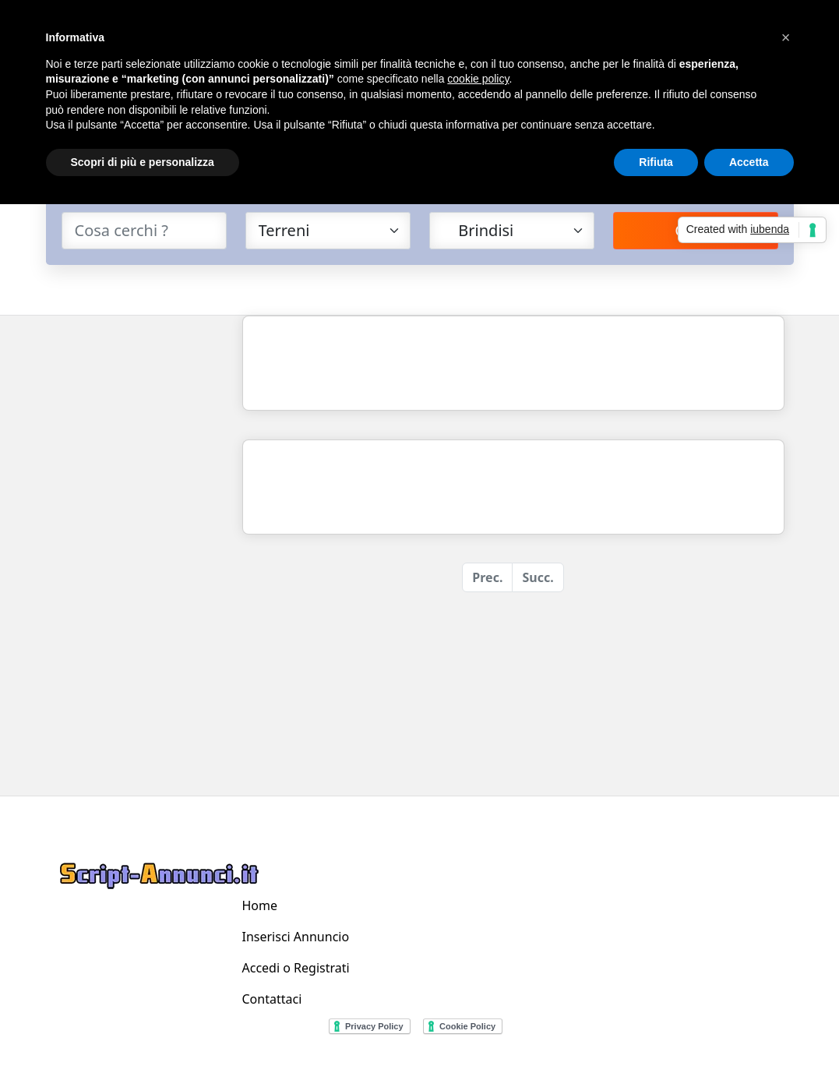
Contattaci (272, 999)
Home (260, 905)
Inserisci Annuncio (296, 936)
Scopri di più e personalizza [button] (142, 162)
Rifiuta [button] (656, 162)
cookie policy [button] (478, 78)
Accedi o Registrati (296, 967)
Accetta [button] (749, 162)
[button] (786, 37)
